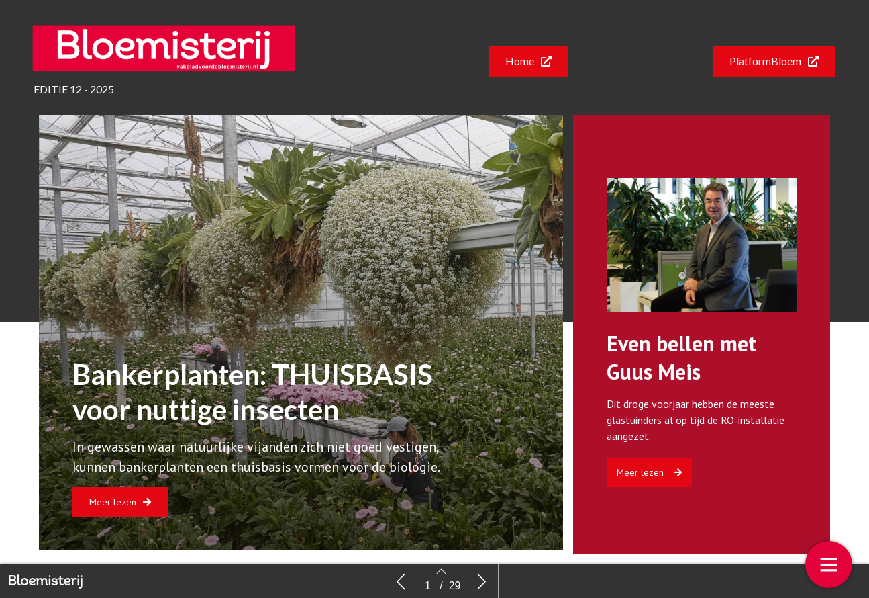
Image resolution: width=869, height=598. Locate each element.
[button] (528, 61)
